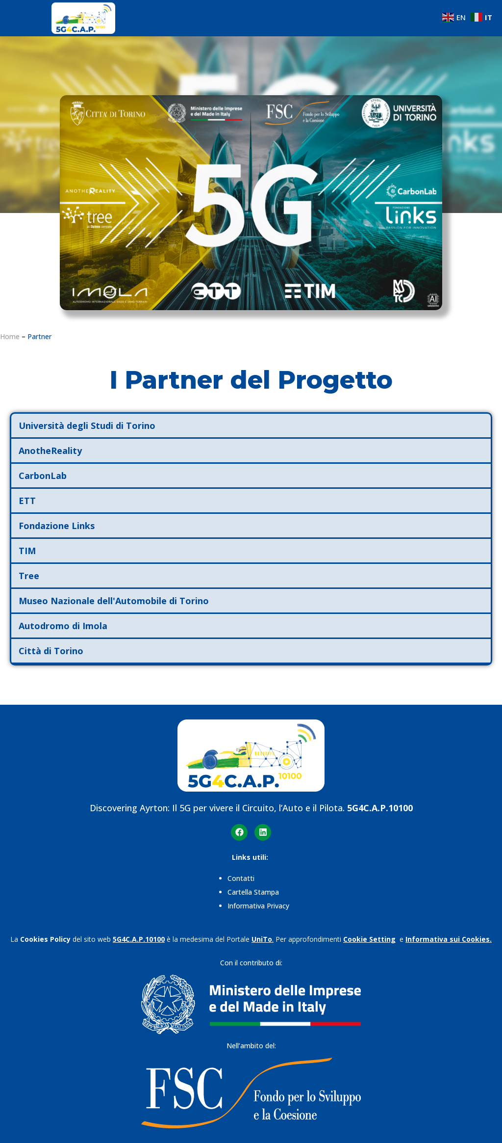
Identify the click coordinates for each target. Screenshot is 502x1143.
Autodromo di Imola (63, 626)
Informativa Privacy (258, 905)
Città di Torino (51, 651)
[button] (251, 426)
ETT (27, 500)
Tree (29, 576)
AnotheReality (50, 450)
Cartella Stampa (253, 892)
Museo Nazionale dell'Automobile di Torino (114, 601)
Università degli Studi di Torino (87, 425)
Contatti (241, 878)
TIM (27, 551)
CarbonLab (43, 475)
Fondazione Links (57, 526)
